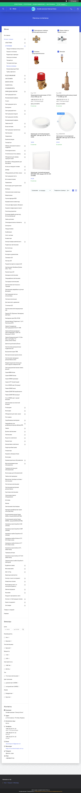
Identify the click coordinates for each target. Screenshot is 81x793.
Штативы (7, 500)
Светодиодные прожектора (12, 129)
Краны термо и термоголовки (63, 31)
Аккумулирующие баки (12, 69)
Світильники (8, 434)
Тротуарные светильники (12, 281)
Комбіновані (8, 232)
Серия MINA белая (10, 372)
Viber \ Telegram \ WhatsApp (11, 782)
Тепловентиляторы (11, 63)
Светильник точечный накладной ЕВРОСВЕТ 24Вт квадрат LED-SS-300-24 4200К (41, 174)
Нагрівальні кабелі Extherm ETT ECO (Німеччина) (13, 543)
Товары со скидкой (9, 609)
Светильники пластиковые (12, 506)
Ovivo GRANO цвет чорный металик (12, 398)
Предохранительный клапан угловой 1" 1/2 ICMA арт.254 (66, 96)
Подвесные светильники (11, 244)
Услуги (7, 101)
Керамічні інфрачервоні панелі (13, 208)
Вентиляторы (8, 248)
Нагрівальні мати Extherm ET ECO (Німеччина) (14, 556)
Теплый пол (8, 142)
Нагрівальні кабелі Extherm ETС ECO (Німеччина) (13, 539)
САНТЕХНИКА (9, 78)
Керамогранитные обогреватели (14, 460)
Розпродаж (8, 407)
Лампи (7, 428)
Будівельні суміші (10, 565)
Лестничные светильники (12, 484)
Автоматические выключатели (13, 355)
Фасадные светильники (11, 275)
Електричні (8, 107)
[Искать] (3, 9)
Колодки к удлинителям (11, 254)
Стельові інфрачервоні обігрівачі (14, 205)
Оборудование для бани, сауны (13, 173)
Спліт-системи (9, 235)
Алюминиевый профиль (11, 97)
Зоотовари (8, 605)
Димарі (7, 169)
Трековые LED (9, 257)
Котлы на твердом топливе (12, 166)
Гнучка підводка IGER (11, 198)
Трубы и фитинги (10, 71)
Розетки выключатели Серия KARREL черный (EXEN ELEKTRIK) (14, 520)
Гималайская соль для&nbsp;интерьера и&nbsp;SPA (14, 424)
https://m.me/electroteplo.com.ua (14, 748)
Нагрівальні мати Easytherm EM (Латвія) (13, 524)
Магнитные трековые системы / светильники (13, 480)
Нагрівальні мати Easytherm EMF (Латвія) (14, 529)
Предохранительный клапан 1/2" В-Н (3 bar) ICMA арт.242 (41, 96)
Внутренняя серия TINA (11, 351)
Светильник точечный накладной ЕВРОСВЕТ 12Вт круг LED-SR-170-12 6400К (40, 135)
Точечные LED (9, 305)
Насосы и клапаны (11, 66)
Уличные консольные (11, 299)
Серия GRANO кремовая (11, 378)
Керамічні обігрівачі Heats (12, 454)
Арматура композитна (11, 575)
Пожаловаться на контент (41, 791)
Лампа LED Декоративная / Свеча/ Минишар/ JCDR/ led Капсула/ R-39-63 (12, 332)
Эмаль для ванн (9, 219)
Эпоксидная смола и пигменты (13, 222)
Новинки (6, 613)
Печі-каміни (8, 417)
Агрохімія (7, 592)
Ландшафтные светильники (12, 278)
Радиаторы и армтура (12, 54)
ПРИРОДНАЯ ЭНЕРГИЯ (11, 91)
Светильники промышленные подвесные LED (13, 347)
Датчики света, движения (12, 302)
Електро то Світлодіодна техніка (13, 599)
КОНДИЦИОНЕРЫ (10, 88)
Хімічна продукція (10, 589)
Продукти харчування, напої (12, 595)
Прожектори (8, 441)
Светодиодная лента (11, 104)
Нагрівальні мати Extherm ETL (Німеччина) (13, 548)
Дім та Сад (8, 572)
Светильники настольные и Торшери (12, 285)
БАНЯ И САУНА (9, 82)
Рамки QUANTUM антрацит (12, 394)
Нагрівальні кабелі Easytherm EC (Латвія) (14, 534)
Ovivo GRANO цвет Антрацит (12, 385)
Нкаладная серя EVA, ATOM (12, 318)
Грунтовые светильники (11, 492)
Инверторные (8, 195)
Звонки (7, 503)
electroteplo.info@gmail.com (13, 743)
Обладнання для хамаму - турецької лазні (12, 157)
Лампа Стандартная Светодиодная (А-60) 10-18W (13, 327)
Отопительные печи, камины (13, 153)
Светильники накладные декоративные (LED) (12, 358)
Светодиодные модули (11, 113)
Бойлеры (7, 189)
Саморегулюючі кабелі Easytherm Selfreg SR (14, 561)
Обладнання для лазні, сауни (13, 414)
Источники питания (10, 179)
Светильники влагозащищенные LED (14, 309)
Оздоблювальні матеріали (12, 420)
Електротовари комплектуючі (13, 241)
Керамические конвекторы (12, 201)
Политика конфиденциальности (54, 791)
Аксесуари (8, 410)
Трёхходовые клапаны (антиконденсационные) (40, 31)
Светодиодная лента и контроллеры (11, 295)
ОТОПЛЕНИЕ (8, 46)
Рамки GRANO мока (10, 388)
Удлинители (8, 251)
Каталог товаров (8, 39)
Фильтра (62, 51)
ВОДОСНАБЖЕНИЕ (10, 75)
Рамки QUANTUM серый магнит (13, 391)
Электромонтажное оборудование (10, 496)
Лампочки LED (9, 123)
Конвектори (8, 238)
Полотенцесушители (10, 211)
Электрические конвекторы (12, 192)
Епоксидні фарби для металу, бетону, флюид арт (13, 215)
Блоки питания (9, 126)
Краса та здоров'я (10, 602)
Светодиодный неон (10, 94)
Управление (8, 136)
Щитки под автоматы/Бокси (12, 343)
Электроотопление (11, 57)
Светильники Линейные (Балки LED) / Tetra (13, 268)
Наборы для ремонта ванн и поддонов (12, 146)
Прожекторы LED (9, 272)
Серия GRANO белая (10, 375)
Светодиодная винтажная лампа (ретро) (14, 368)
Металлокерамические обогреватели (11, 464)
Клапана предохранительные (38, 52)
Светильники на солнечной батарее (12, 403)
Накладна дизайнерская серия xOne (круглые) (13, 510)
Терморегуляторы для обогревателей (11, 469)
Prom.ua (48, 790)
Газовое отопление (11, 51)
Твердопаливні (9, 228)
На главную (7, 35)
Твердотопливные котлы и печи (14, 48)
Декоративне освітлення (12, 444)
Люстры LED (8, 260)
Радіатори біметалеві (11, 447)
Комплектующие (9, 139)
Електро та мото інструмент (12, 578)
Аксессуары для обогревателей (13, 473)
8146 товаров (61, 4)
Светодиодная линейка (11, 117)
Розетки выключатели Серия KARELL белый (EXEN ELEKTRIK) (13, 515)
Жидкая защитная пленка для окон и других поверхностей (13, 363)
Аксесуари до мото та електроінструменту (11, 585)
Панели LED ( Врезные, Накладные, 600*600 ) (14, 314)
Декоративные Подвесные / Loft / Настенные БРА (14, 322)
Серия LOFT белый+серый (12, 382)
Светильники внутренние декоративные (12, 488)
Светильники (8, 133)
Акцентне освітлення (11, 438)
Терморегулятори (10, 552)
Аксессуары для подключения (13, 185)
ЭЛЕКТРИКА (8, 42)
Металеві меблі (9, 568)
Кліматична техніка (10, 581)
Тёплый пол (9, 60)
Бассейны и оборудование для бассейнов (13, 162)
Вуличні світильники (10, 431)
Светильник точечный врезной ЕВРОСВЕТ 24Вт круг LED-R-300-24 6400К (65, 137)
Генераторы (8, 450)
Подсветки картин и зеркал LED (13, 264)
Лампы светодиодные (11, 476)
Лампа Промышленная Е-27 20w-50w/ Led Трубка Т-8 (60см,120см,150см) (14, 339)
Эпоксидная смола (10, 150)
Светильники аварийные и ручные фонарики (14, 290)
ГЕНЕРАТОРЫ (8, 85)
